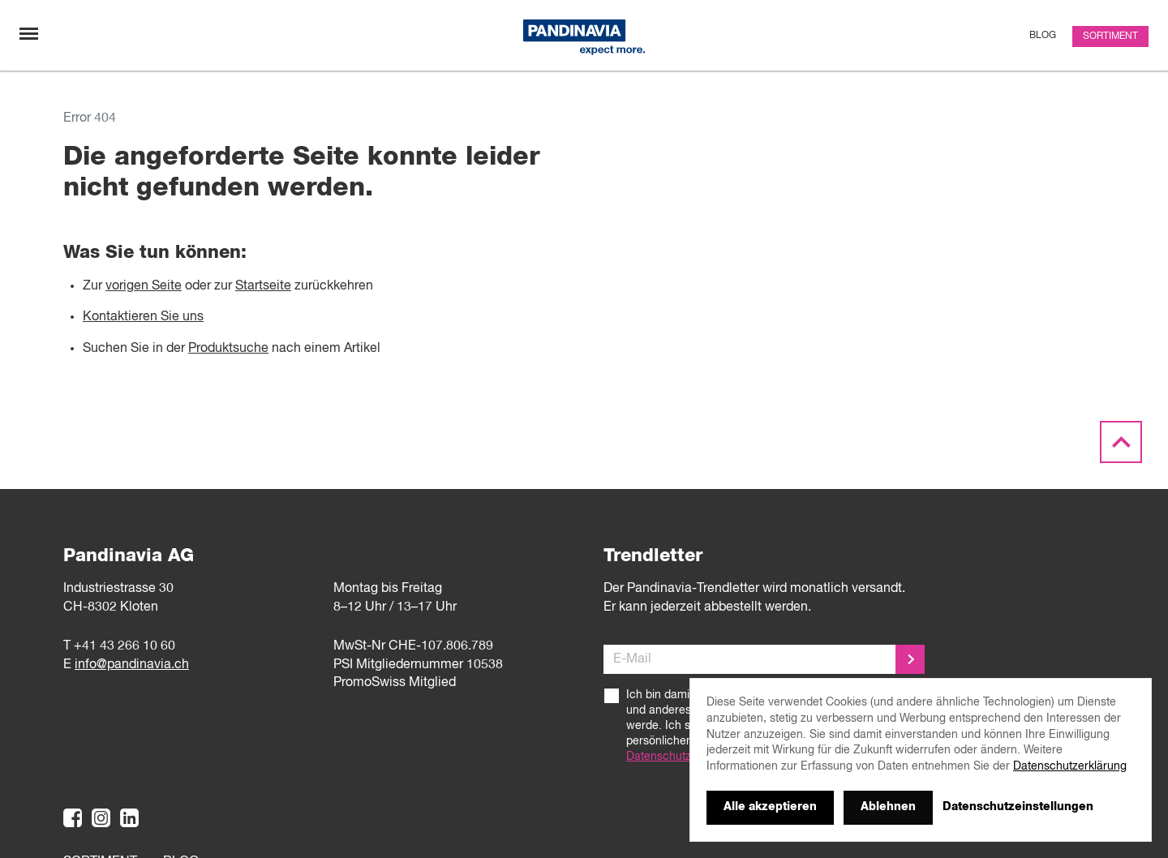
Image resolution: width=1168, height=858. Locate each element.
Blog (1042, 36)
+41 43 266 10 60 (124, 646)
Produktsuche (228, 348)
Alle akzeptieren (770, 807)
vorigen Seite (143, 286)
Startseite (263, 286)
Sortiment (1110, 36)
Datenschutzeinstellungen (1018, 807)
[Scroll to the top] (1121, 442)
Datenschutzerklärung (683, 756)
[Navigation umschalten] (29, 33)
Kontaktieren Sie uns (143, 317)
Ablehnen (888, 807)
